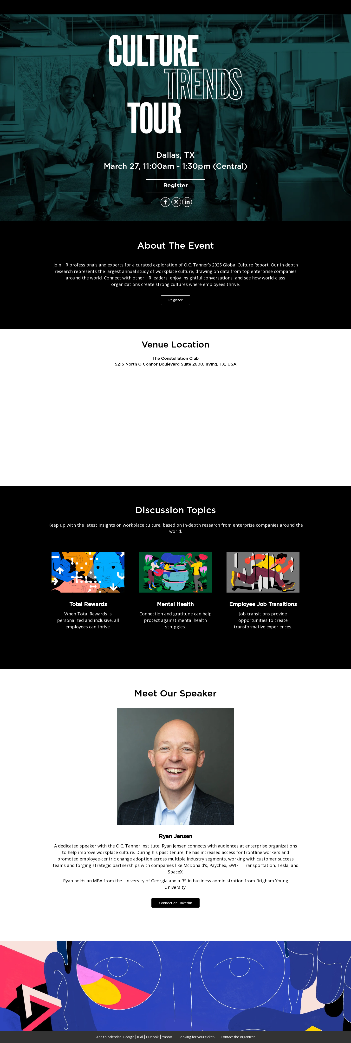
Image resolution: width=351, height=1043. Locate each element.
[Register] (175, 185)
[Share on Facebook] (164, 202)
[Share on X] (175, 202)
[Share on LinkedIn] (186, 202)
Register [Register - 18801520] (175, 299)
